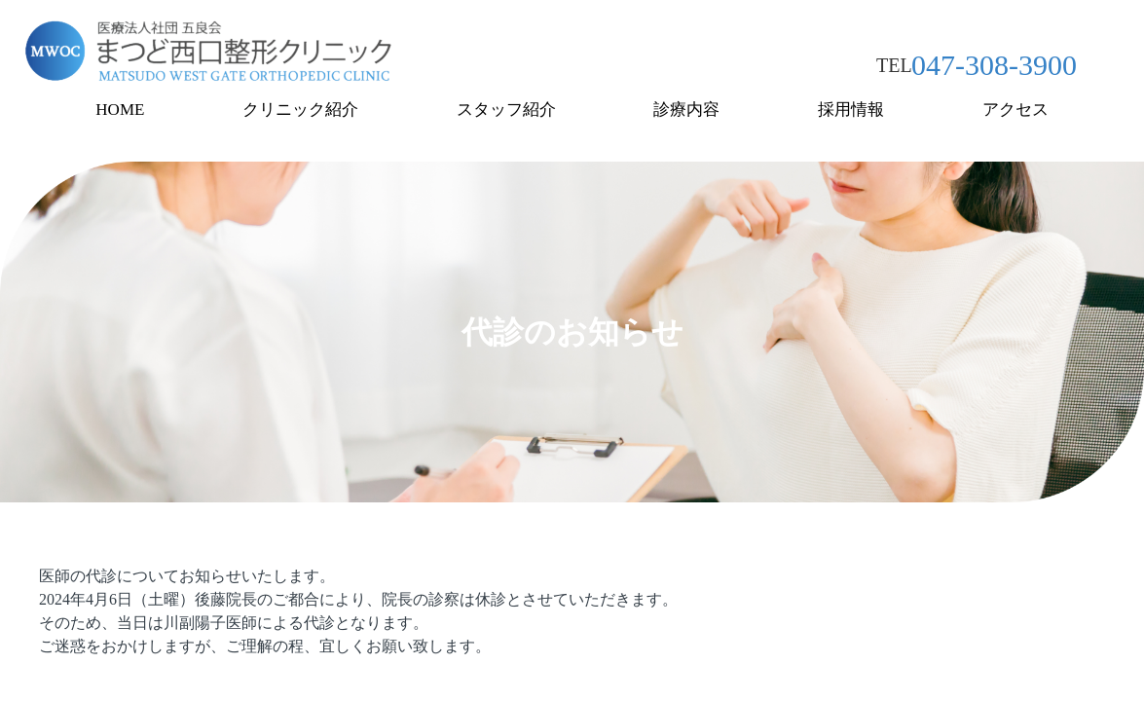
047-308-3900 (994, 65)
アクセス (1015, 109)
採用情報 (851, 109)
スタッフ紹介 (506, 109)
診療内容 (686, 109)
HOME (119, 109)
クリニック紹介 (300, 109)
